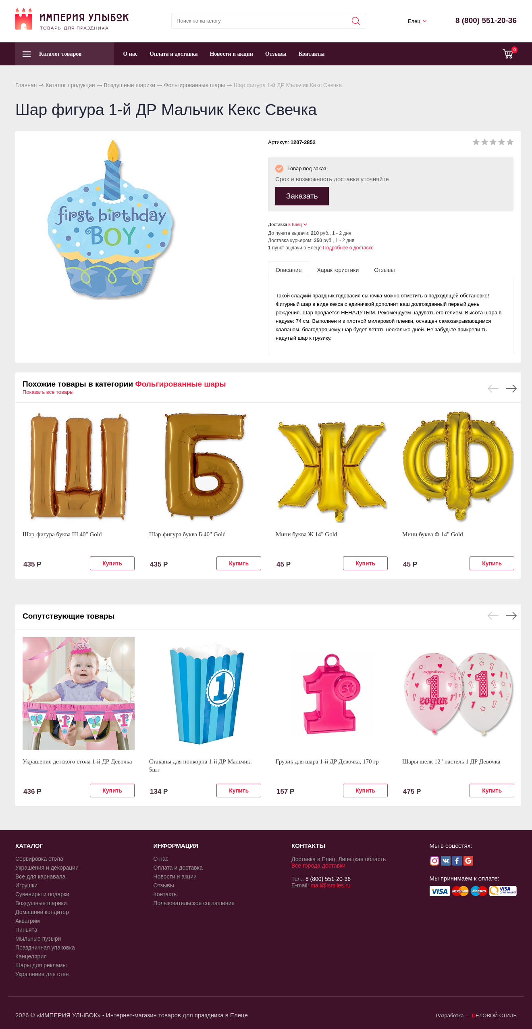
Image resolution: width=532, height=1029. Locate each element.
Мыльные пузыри (38, 938)
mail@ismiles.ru (330, 885)
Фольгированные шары (194, 85)
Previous (493, 388)
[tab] (288, 269)
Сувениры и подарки (42, 894)
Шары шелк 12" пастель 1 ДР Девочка (451, 761)
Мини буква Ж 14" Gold (306, 534)
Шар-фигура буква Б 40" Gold (187, 534)
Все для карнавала (40, 876)
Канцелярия (31, 956)
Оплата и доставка (173, 54)
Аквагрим (27, 920)
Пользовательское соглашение (194, 902)
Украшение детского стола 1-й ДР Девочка (77, 761)
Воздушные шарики (129, 85)
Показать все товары (48, 392)
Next (511, 388)
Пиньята (26, 929)
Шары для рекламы (41, 965)
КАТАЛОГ (29, 845)
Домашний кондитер (42, 911)
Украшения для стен (42, 973)
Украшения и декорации (47, 867)
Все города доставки (318, 865)
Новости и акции (231, 54)
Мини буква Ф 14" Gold (432, 534)
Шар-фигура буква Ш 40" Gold (62, 534)
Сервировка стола (39, 858)
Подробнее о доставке (348, 247)
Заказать (302, 195)
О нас (130, 54)
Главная (26, 85)
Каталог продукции (70, 85)
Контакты (311, 54)
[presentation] (288, 269)
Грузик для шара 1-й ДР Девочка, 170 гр (327, 761)
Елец (414, 21)
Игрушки (26, 885)
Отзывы (276, 54)
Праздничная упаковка (45, 947)
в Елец (295, 224)
